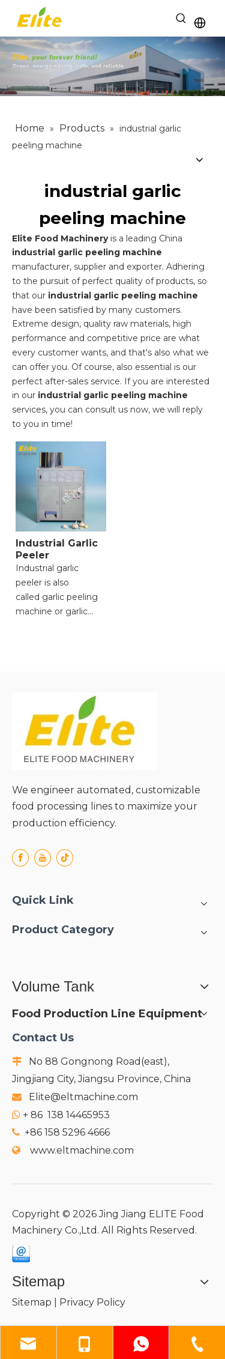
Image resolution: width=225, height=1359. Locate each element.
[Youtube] (42, 858)
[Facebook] (20, 858)
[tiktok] (64, 858)
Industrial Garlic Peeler (57, 549)
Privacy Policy (92, 1302)
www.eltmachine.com (82, 1150)
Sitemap (32, 1302)
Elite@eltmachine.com (83, 1097)
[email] (21, 1253)
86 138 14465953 (70, 1115)
